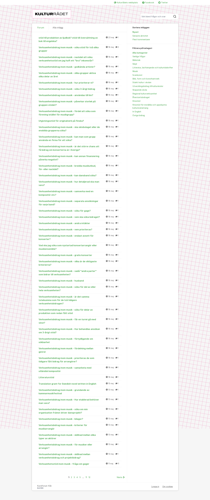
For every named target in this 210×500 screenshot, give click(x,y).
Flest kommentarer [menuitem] (141, 39)
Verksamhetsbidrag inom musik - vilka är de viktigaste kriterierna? (80, 263)
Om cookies (167, 486)
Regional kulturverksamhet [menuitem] (144, 93)
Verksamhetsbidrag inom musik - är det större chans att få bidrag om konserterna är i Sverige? (80, 148)
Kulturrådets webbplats (126, 2)
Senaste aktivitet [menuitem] (140, 36)
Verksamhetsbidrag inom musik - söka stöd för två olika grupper (80, 49)
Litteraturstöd (80, 377)
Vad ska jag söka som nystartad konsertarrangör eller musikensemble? (80, 247)
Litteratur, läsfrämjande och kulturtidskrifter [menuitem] (152, 67)
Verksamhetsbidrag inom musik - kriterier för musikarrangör (80, 427)
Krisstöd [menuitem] (136, 101)
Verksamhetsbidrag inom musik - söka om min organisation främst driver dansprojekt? (80, 411)
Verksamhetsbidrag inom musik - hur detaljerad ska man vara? (80, 183)
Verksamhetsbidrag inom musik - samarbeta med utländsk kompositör (80, 369)
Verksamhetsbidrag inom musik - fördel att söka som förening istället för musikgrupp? (80, 113)
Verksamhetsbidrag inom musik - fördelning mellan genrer (80, 350)
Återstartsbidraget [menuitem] (141, 97)
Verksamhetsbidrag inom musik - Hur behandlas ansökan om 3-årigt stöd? (80, 330)
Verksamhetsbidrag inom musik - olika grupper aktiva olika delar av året (80, 74)
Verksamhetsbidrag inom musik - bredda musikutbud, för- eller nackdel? (80, 167)
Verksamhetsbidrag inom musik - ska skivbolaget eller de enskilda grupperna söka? (80, 128)
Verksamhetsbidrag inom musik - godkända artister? (80, 66)
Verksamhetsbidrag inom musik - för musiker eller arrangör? (80, 446)
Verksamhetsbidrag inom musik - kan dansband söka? (80, 175)
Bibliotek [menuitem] (136, 60)
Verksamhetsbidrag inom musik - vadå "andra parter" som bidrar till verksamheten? (80, 272)
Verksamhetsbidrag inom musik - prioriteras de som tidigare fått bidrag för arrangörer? (80, 359)
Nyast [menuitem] (135, 32)
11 (86, 477)
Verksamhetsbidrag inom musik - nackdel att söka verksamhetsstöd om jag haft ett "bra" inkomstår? (80, 59)
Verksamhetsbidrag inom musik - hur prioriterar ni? (80, 82)
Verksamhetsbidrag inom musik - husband (80, 280)
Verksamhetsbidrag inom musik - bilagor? (80, 418)
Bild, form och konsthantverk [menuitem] (145, 79)
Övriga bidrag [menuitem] (138, 115)
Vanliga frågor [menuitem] (138, 56)
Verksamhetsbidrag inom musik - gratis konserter (80, 255)
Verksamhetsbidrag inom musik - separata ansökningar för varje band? (80, 202)
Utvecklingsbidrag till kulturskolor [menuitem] (147, 86)
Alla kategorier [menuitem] (140, 53)
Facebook (148, 2)
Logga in (155, 486)
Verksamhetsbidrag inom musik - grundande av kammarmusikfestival (80, 391)
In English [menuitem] (136, 111)
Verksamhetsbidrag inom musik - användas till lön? (80, 95)
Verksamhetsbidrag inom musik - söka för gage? (80, 210)
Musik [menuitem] (135, 71)
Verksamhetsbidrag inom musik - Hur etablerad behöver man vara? (80, 401)
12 (89, 477)
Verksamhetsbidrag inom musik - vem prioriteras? (80, 229)
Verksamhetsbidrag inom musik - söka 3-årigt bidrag (80, 88)
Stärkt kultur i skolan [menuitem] (141, 82)
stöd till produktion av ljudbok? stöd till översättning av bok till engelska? (80, 39)
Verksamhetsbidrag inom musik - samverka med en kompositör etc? (80, 193)
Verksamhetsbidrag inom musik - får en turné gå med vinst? (80, 321)
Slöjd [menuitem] (134, 64)
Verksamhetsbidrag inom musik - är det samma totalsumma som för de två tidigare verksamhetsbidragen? (80, 300)
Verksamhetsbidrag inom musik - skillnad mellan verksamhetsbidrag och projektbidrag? (80, 456)
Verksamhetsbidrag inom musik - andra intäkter (80, 223)
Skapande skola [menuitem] (139, 90)
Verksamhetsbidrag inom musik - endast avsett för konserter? (80, 237)
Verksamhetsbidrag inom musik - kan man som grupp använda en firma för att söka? (80, 138)
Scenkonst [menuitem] (137, 75)
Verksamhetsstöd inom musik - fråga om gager (80, 463)
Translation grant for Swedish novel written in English (80, 383)
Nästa (119, 477)
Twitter (163, 2)
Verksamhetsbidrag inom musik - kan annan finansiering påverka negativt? (80, 158)
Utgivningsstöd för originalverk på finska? (80, 120)
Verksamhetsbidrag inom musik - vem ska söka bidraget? (80, 216)
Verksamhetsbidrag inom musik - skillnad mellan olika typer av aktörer (80, 436)
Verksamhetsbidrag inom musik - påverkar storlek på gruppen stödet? (80, 103)
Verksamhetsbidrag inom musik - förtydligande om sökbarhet (80, 340)
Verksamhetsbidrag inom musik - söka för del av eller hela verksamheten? (80, 288)
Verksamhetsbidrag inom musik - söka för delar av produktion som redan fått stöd (80, 311)
